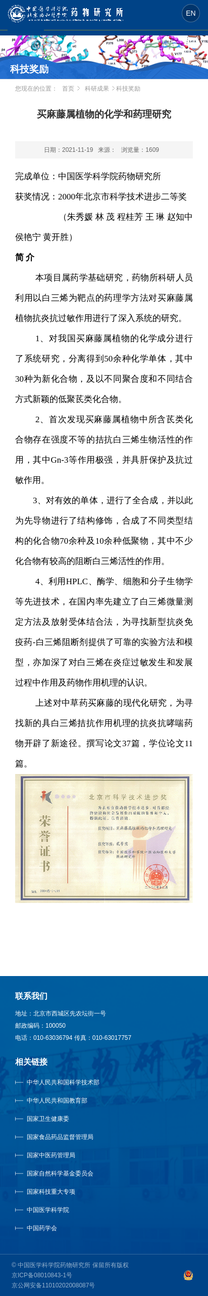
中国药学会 (42, 1228)
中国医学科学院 (48, 1209)
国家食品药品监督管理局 (60, 1137)
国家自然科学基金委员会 (60, 1173)
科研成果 (97, 88)
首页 (68, 88)
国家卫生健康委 (58, 1118)
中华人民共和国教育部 (57, 1100)
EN (190, 13)
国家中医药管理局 (63, 1155)
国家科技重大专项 (51, 1191)
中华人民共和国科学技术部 (63, 1082)
